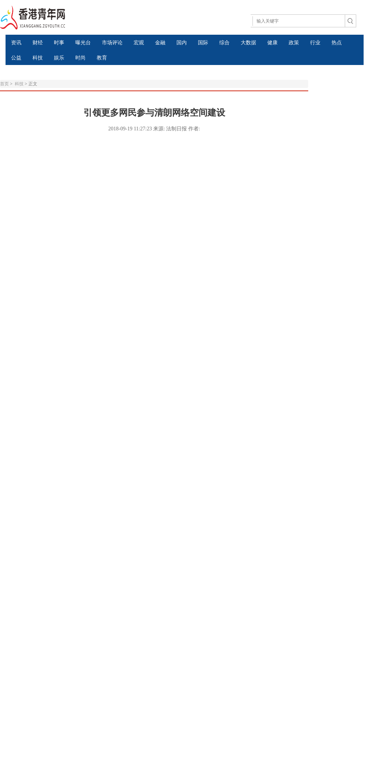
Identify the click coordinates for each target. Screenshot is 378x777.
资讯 (16, 42)
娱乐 (59, 58)
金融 (160, 42)
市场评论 (112, 42)
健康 (272, 42)
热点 (336, 42)
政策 (294, 42)
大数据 (248, 42)
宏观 (139, 42)
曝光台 (83, 42)
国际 (203, 42)
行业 (315, 42)
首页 (4, 83)
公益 (16, 58)
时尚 (80, 58)
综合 (224, 42)
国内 (181, 42)
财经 (37, 42)
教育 (102, 58)
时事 (59, 42)
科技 (37, 58)
